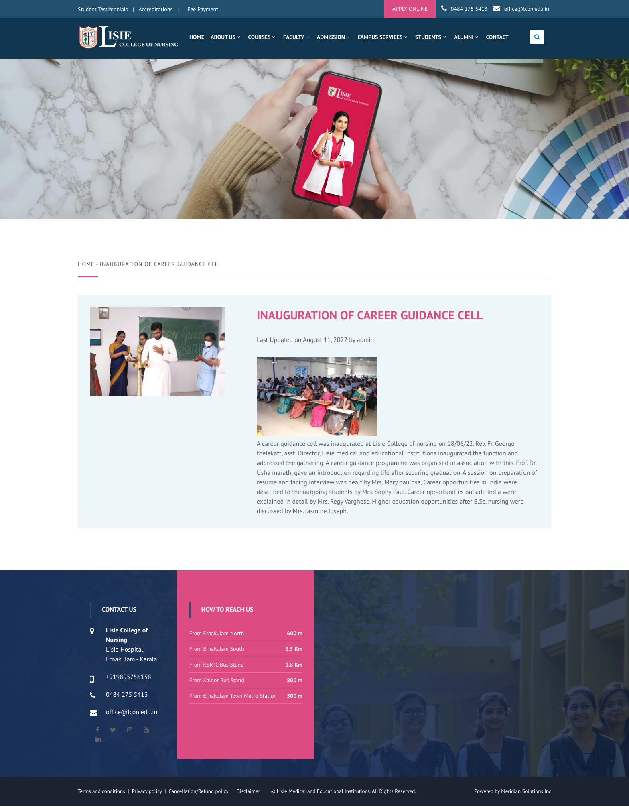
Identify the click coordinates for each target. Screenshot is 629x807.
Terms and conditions (101, 792)
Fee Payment (202, 9)
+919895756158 (128, 678)
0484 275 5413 (469, 9)
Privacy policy (148, 792)
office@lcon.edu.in (526, 9)
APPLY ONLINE (410, 9)
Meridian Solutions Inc (526, 792)
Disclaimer (253, 792)
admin (365, 341)
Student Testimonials (103, 9)
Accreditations (156, 9)
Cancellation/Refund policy (198, 792)
